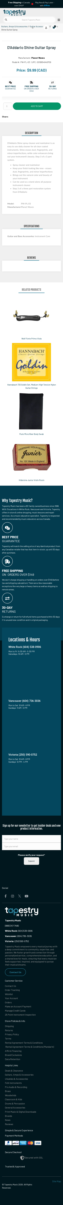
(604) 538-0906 (19, 930)
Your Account (11, 998)
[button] (10, 86)
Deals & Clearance (14, 1070)
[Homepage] (17, 12)
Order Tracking (12, 990)
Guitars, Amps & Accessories (14, 26)
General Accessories (15, 1107)
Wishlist (9, 994)
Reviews (9, 1124)
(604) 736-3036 (18, 936)
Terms (8, 1038)
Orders (8, 1002)
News (7, 1120)
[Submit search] (6, 19)
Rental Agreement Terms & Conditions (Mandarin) (29, 1046)
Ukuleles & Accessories (16, 1078)
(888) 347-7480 (12, 925)
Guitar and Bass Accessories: (21, 236)
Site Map (56, 1181)
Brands (8, 1116)
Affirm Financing (13, 1051)
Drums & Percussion (15, 1103)
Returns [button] (52, 89)
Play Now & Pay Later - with (44, 4)
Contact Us (15, 972)
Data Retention (12, 1059)
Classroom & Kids (13, 1099)
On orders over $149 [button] (31, 90)
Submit (31, 861)
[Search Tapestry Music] (29, 20)
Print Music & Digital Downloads (20, 1111)
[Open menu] (58, 20)
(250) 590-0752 (17, 941)
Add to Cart (37, 106)
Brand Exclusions (13, 1055)
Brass (8, 1091)
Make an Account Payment (18, 1006)
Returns (9, 1030)
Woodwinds (10, 1095)
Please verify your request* (31, 855)
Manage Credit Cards (15, 1010)
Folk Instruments (13, 1082)
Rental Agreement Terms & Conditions (24, 1042)
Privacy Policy (12, 1034)
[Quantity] (7, 106)
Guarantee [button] (10, 89)
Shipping (9, 1026)
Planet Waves (38, 57)
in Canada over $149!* (19, 4)
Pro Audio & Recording (16, 1087)
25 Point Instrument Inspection (20, 1014)
